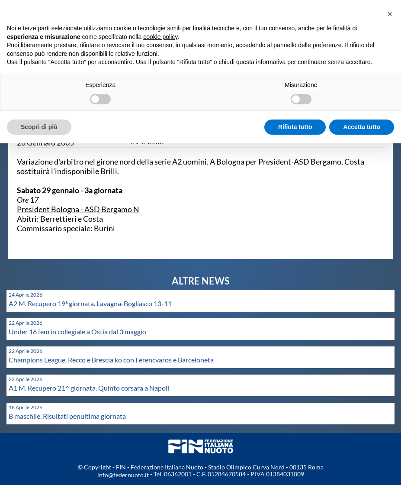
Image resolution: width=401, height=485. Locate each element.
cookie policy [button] (160, 36)
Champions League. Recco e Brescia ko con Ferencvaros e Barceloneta (111, 360)
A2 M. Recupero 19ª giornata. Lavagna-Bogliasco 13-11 (90, 303)
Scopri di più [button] (39, 126)
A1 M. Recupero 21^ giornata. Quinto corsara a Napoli (89, 388)
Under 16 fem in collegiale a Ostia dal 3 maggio (77, 331)
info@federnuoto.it (123, 475)
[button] (390, 14)
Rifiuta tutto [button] (295, 126)
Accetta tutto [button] (361, 126)
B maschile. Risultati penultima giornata (67, 416)
